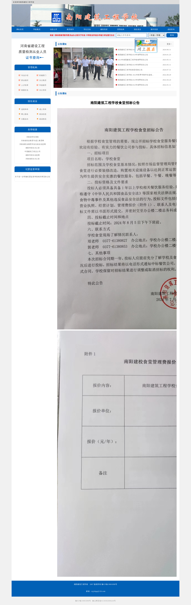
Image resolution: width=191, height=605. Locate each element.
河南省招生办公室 (33, 159)
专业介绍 (24, 75)
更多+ (169, 44)
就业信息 (42, 114)
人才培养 (24, 85)
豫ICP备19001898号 (83, 601)
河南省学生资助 (32, 137)
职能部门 (42, 75)
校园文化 (24, 90)
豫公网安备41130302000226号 (104, 601)
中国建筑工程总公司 (32, 151)
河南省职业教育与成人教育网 (32, 141)
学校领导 (42, 85)
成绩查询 (171, 29)
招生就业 (137, 29)
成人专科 (42, 109)
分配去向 (24, 119)
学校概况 (36, 29)
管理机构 (120, 29)
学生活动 (87, 29)
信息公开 (53, 29)
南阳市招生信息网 (33, 155)
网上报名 (24, 114)
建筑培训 (103, 29)
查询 (172, 35)
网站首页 (19, 29)
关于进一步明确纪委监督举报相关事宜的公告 (32, 177)
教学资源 (154, 29)
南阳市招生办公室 (33, 148)
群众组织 (24, 80)
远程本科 (24, 109)
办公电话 (42, 80)
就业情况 (42, 119)
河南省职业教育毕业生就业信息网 (32, 144)
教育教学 (70, 29)
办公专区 (42, 90)
